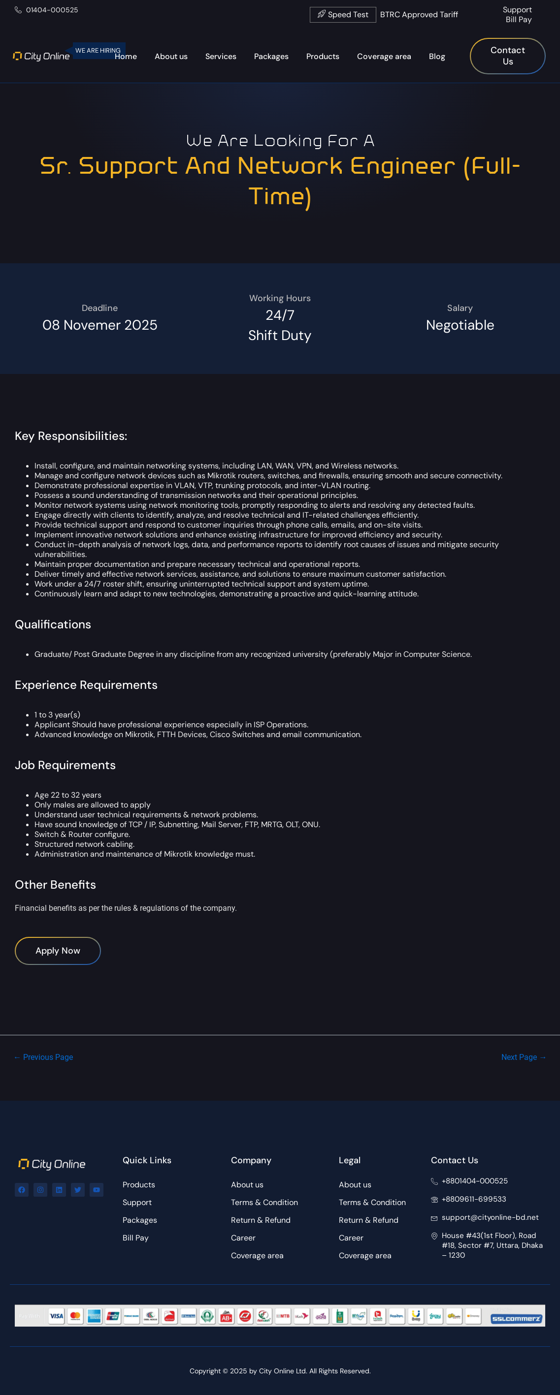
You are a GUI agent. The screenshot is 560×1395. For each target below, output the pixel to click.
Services (220, 56)
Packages (271, 56)
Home (126, 56)
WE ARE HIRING (98, 50)
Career (243, 1238)
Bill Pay (519, 20)
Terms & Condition (264, 1203)
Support (517, 10)
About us (171, 56)
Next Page (521, 1079)
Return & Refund (261, 1220)
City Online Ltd (282, 1370)
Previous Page (46, 1079)
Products (322, 56)
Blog (437, 56)
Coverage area (384, 56)
